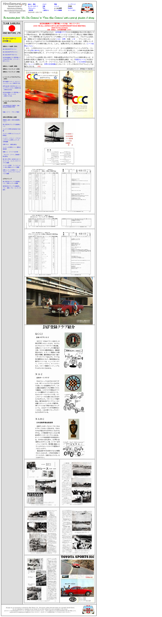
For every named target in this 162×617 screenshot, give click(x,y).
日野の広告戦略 (50, 64)
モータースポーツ (33, 6)
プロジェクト (32, 8)
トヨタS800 (81, 62)
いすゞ (74, 39)
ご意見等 (30, 10)
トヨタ (58, 39)
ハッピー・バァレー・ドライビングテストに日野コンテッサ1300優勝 (12, 139)
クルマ (44, 4)
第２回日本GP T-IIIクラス (10, 54)
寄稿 (55, 4)
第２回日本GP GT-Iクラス (10, 52)
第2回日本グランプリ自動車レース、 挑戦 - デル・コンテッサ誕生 (12, 187)
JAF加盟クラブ (60, 32)
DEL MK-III (35, 50)
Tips (44, 8)
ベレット (31, 64)
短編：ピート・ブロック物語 (11, 112)
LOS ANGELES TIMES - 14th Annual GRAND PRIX (11, 106)
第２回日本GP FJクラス (9, 49)
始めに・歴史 (32, 4)
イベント (56, 6)
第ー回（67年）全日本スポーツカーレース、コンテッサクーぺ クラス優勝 (12, 160)
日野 (63, 39)
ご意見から (46, 10)
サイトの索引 (72, 10)
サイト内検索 (58, 10)
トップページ (72, 4)
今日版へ (6, 41)
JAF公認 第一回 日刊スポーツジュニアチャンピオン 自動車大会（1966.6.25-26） (12, 87)
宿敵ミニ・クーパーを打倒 (10, 152)
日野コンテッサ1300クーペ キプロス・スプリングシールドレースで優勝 (12, 171)
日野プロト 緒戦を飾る (10, 144)
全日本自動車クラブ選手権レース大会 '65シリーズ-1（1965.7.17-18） (12, 94)
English (70, 8)
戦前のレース (80, 59)
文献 (44, 6)
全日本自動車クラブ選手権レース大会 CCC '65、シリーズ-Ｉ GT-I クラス (12, 59)
